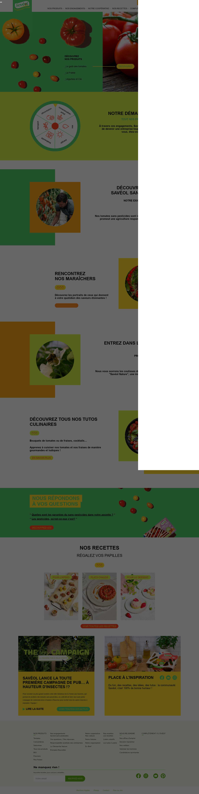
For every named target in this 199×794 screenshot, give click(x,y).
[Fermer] (1, 2)
